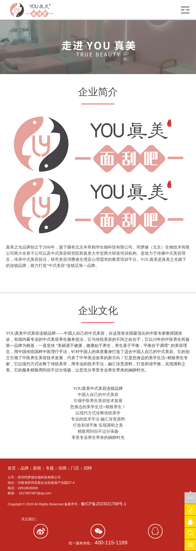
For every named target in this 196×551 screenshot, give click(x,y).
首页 (12, 468)
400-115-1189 (111, 542)
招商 (62, 468)
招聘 (88, 468)
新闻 (37, 468)
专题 (50, 468)
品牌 (24, 468)
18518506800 (28, 488)
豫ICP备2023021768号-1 (103, 504)
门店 (75, 468)
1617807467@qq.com (35, 493)
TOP (190, 496)
